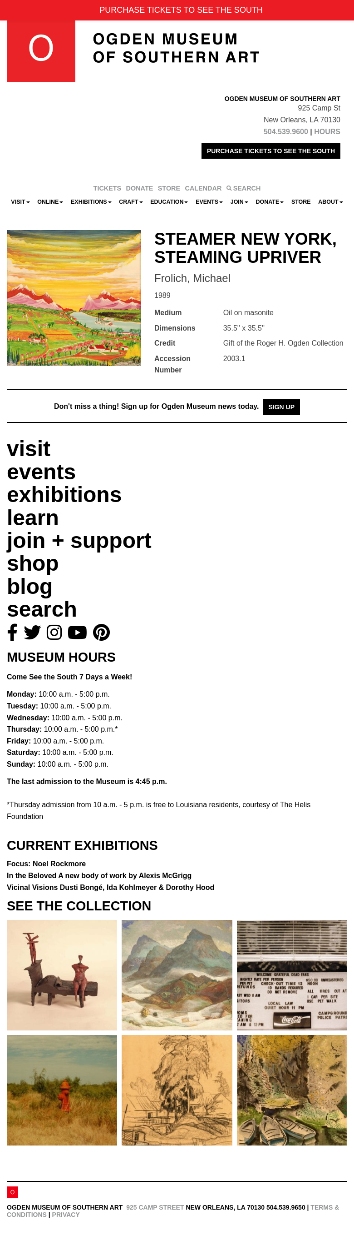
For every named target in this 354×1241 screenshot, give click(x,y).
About (330, 202)
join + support (79, 540)
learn (33, 518)
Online (50, 202)
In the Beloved (99, 875)
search (42, 609)
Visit (20, 202)
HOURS (327, 132)
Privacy (66, 1214)
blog (30, 586)
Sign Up (281, 407)
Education (169, 202)
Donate (270, 202)
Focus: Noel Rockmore (46, 864)
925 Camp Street (155, 1207)
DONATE (139, 188)
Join (239, 202)
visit (28, 449)
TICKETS (107, 188)
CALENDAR (203, 188)
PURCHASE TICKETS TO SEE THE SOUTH (271, 151)
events (41, 472)
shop (33, 563)
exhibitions (64, 494)
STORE (169, 188)
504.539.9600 (286, 132)
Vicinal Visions (110, 887)
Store (301, 202)
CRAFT (131, 202)
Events (209, 202)
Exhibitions (91, 202)
